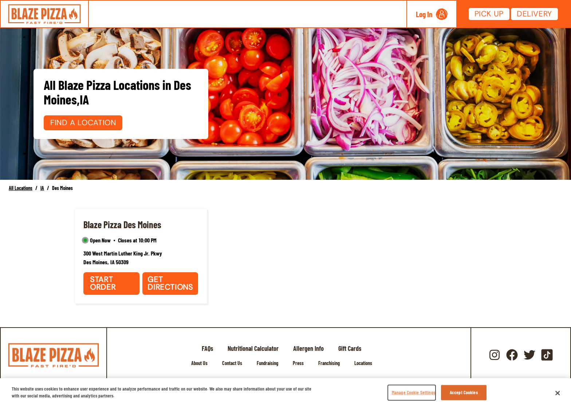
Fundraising (267, 363)
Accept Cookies (464, 392)
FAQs (207, 348)
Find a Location (83, 123)
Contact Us (232, 363)
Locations (363, 363)
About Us (199, 363)
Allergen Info (308, 348)
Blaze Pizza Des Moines (122, 224)
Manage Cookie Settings (413, 392)
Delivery (534, 14)
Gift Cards (349, 348)
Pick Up (489, 14)
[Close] (558, 393)
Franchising (329, 363)
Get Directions (170, 283)
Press (298, 363)
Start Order (102, 283)
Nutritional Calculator (253, 348)
